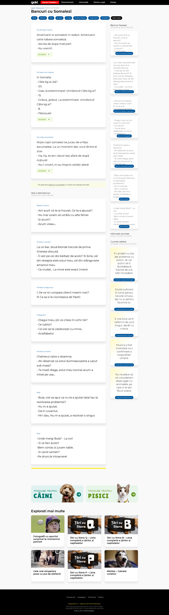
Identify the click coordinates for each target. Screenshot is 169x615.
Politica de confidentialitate (84, 611)
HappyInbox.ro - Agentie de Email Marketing (84, 604)
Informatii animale (119, 234)
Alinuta (42, 18)
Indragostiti (41, 315)
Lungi (68, 18)
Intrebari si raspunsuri (45, 287)
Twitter (101, 597)
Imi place (44, 54)
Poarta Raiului (80, 18)
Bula (34, 18)
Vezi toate (116, 18)
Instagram (81, 597)
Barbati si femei (43, 206)
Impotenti (94, 18)
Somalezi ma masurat (45, 72)
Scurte (59, 18)
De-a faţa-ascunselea (45, 137)
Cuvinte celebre (118, 241)
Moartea (105, 18)
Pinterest (92, 597)
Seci (51, 18)
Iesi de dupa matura (44, 30)
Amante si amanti (44, 242)
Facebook (71, 597)
